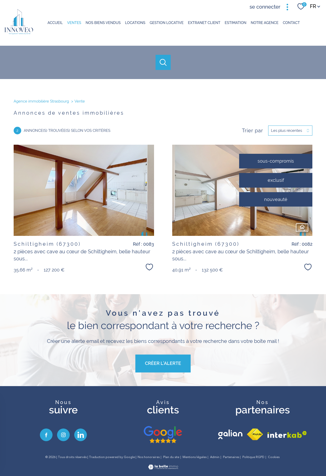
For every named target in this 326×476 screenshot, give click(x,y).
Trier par (252, 131)
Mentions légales (195, 457)
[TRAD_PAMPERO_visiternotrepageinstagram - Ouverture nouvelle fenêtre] (63, 435)
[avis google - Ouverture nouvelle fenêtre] (163, 435)
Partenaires (231, 457)
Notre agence (265, 22)
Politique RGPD (253, 457)
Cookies (274, 457)
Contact (291, 22)
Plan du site (171, 457)
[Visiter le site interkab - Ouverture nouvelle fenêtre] (287, 434)
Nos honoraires (149, 457)
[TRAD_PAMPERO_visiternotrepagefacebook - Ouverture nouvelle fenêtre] (46, 435)
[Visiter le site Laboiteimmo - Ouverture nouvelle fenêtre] (163, 467)
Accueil (55, 22)
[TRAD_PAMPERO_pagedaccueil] (19, 32)
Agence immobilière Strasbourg (41, 101)
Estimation (235, 22)
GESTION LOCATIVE (166, 22)
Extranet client (204, 22)
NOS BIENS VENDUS (103, 22)
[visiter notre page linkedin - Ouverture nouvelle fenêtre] (80, 435)
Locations (135, 22)
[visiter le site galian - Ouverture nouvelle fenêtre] (230, 434)
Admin (214, 457)
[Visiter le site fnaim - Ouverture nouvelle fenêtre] (255, 434)
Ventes (74, 22)
